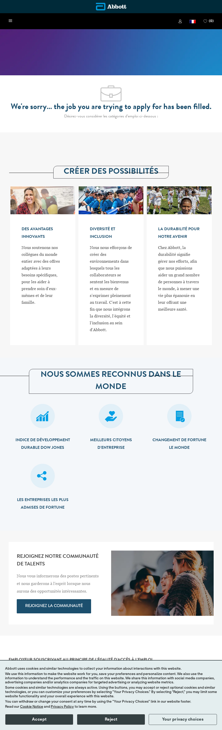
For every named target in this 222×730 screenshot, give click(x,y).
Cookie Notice (31, 706)
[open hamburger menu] (10, 21)
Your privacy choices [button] (182, 719)
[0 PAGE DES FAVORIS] (208, 21)
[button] (193, 21)
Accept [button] (39, 719)
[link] (180, 21)
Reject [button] (111, 719)
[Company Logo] (111, 6)
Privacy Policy (62, 706)
